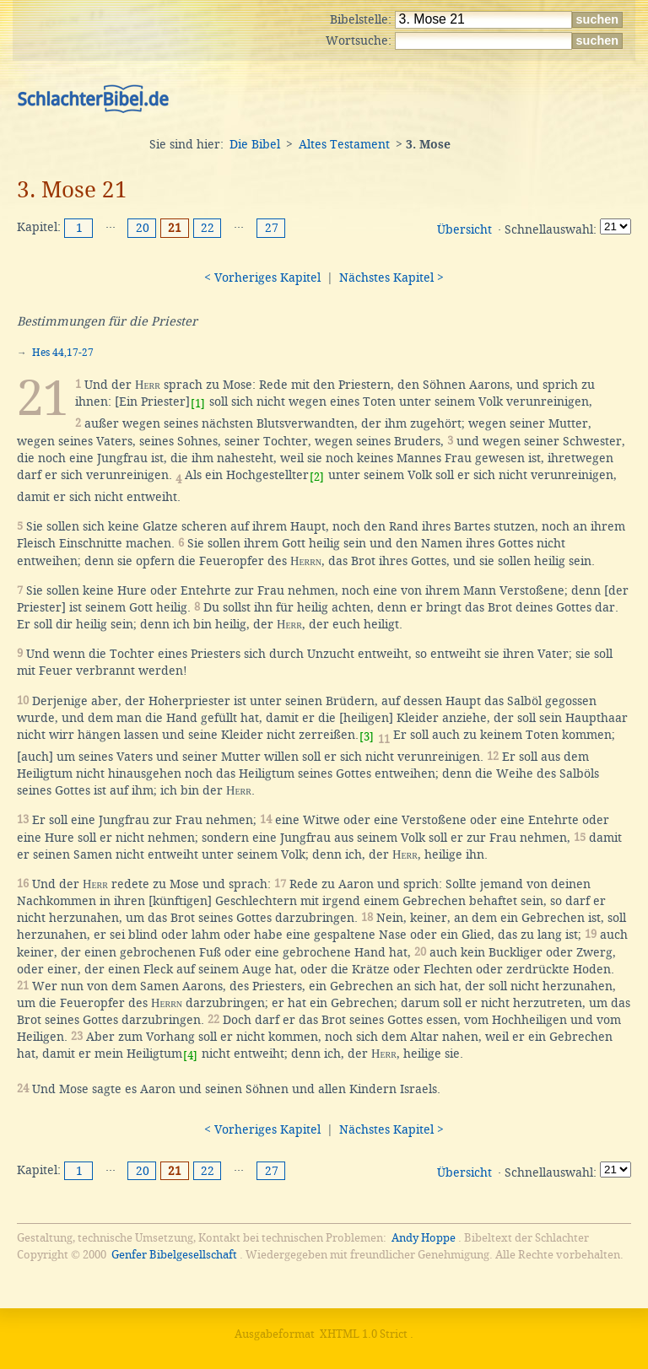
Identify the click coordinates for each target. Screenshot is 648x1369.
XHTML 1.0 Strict (364, 1334)
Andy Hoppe (424, 1238)
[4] (190, 1055)
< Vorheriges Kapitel (262, 277)
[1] (198, 403)
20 (142, 227)
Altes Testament (344, 144)
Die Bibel (255, 144)
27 (271, 227)
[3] (366, 736)
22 (207, 227)
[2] (317, 477)
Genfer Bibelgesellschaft (174, 1254)
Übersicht (464, 229)
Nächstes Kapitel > (391, 277)
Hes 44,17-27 (63, 352)
